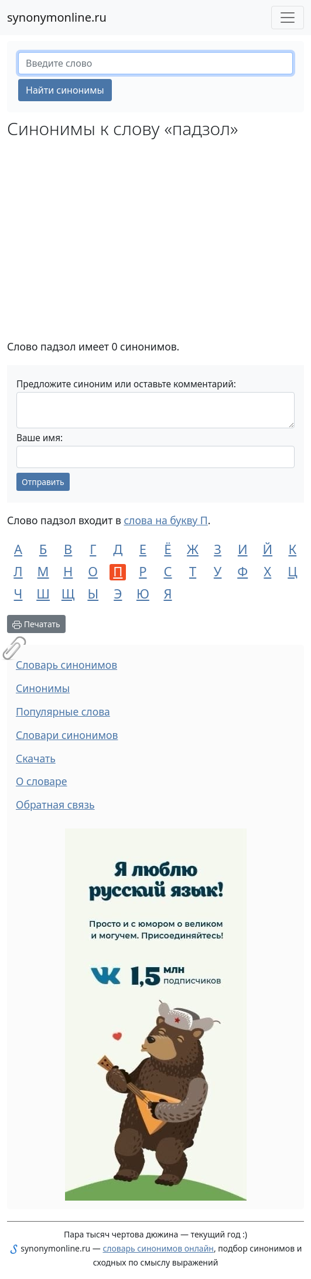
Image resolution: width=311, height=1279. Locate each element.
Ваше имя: (39, 438)
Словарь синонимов (66, 665)
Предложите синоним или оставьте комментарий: (126, 384)
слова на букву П (165, 520)
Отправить (43, 481)
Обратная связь (55, 804)
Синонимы (43, 688)
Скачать (36, 758)
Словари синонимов (67, 735)
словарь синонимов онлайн (158, 1248)
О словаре (41, 781)
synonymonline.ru (57, 17)
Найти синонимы (65, 90)
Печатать (36, 624)
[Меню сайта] (287, 17)
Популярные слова (63, 711)
